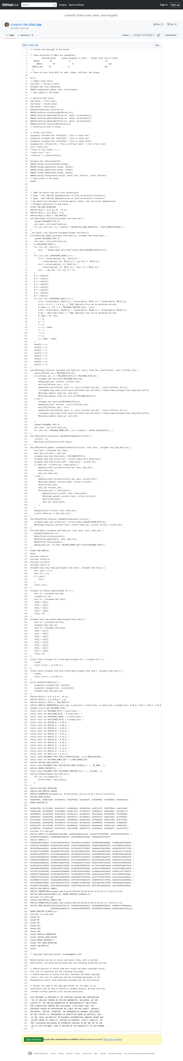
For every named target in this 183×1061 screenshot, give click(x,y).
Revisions (26, 35)
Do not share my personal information (139, 1053)
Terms (53, 1053)
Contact (103, 1053)
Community (87, 1053)
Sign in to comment (113, 1039)
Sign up (175, 4)
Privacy (61, 1053)
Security (69, 1053)
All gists (63, 4)
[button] (158, 35)
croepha (15, 24)
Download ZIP (171, 35)
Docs (96, 1053)
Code (10, 35)
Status (77, 1053)
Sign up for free (33, 1039)
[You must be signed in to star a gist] (158, 24)
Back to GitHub (76, 4)
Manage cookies (115, 1053)
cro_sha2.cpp (32, 24)
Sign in (164, 4)
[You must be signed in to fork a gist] (172, 24)
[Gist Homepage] (10, 4)
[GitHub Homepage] (30, 1053)
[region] (91, 539)
